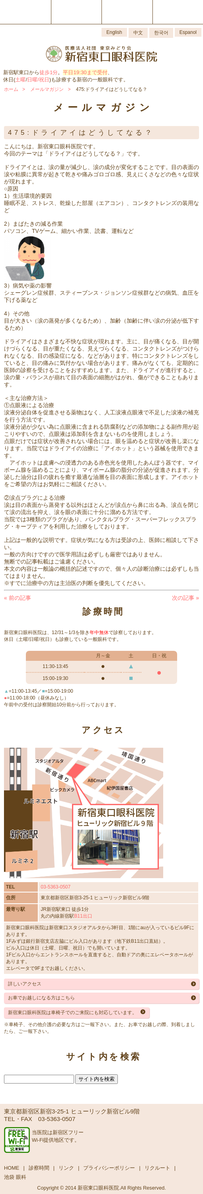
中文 (138, 32)
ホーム (11, 89)
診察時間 (39, 1168)
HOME (11, 1168)
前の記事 (17, 598)
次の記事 (185, 598)
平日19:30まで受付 (85, 72)
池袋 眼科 (15, 1177)
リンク (66, 1168)
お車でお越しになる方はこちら (41, 998)
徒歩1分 (48, 72)
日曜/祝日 (38, 80)
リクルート (157, 1168)
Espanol (188, 32)
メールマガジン (47, 89)
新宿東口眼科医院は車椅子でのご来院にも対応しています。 (72, 1012)
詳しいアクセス (24, 984)
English (114, 32)
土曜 (20, 80)
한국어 (161, 32)
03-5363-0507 (55, 887)
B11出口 (83, 916)
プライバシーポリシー (109, 1168)
